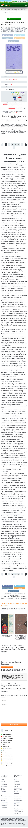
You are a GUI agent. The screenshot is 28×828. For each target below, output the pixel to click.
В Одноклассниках (20, 38)
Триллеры (3, 791)
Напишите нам (12, 108)
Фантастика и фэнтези (7, 735)
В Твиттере (19, 35)
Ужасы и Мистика (18, 791)
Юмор (4, 762)
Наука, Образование (7, 741)
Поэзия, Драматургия (7, 766)
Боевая (15, 781)
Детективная (17, 784)
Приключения (6, 748)
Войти (15, 1)
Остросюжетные (4, 805)
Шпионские (3, 792)
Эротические (4, 808)
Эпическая (16, 794)
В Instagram (7, 38)
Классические (4, 787)
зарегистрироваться (16, 678)
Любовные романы (7, 737)
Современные (4, 806)
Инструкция (15, 113)
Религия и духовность (7, 756)
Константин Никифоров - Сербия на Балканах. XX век (7, 637)
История (10, 85)
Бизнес (4, 754)
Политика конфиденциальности (19, 812)
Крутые (2, 789)
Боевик (2, 781)
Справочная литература (8, 758)
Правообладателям (18, 810)
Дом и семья (5, 752)
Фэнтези (16, 792)
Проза (4, 746)
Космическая (17, 786)
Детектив (3, 782)
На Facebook (7, 35)
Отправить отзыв (14, 725)
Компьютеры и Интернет (8, 764)
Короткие (3, 801)
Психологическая (18, 789)
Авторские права (14, 19)
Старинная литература (8, 760)
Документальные (6, 744)
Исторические (4, 786)
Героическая (17, 782)
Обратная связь (17, 814)
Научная (16, 787)
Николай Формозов (13, 80)
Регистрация (23, 1)
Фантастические (4, 803)
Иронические (4, 784)
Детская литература (7, 750)
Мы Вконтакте (13, 41)
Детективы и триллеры (8, 739)
